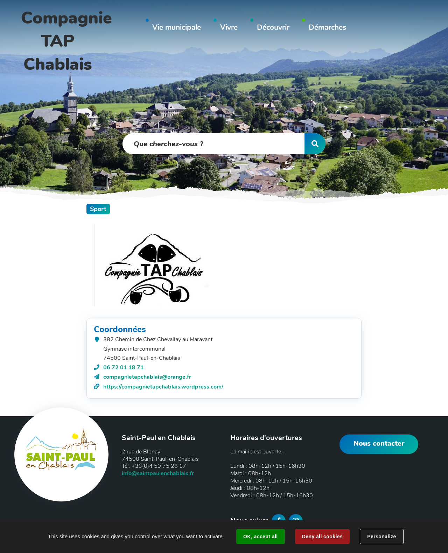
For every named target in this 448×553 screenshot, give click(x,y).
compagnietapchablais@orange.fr (147, 377)
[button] (176, 28)
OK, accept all (260, 536)
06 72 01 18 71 (123, 367)
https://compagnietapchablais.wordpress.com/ (163, 387)
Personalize (381, 536)
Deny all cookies (322, 536)
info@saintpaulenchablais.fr (158, 473)
